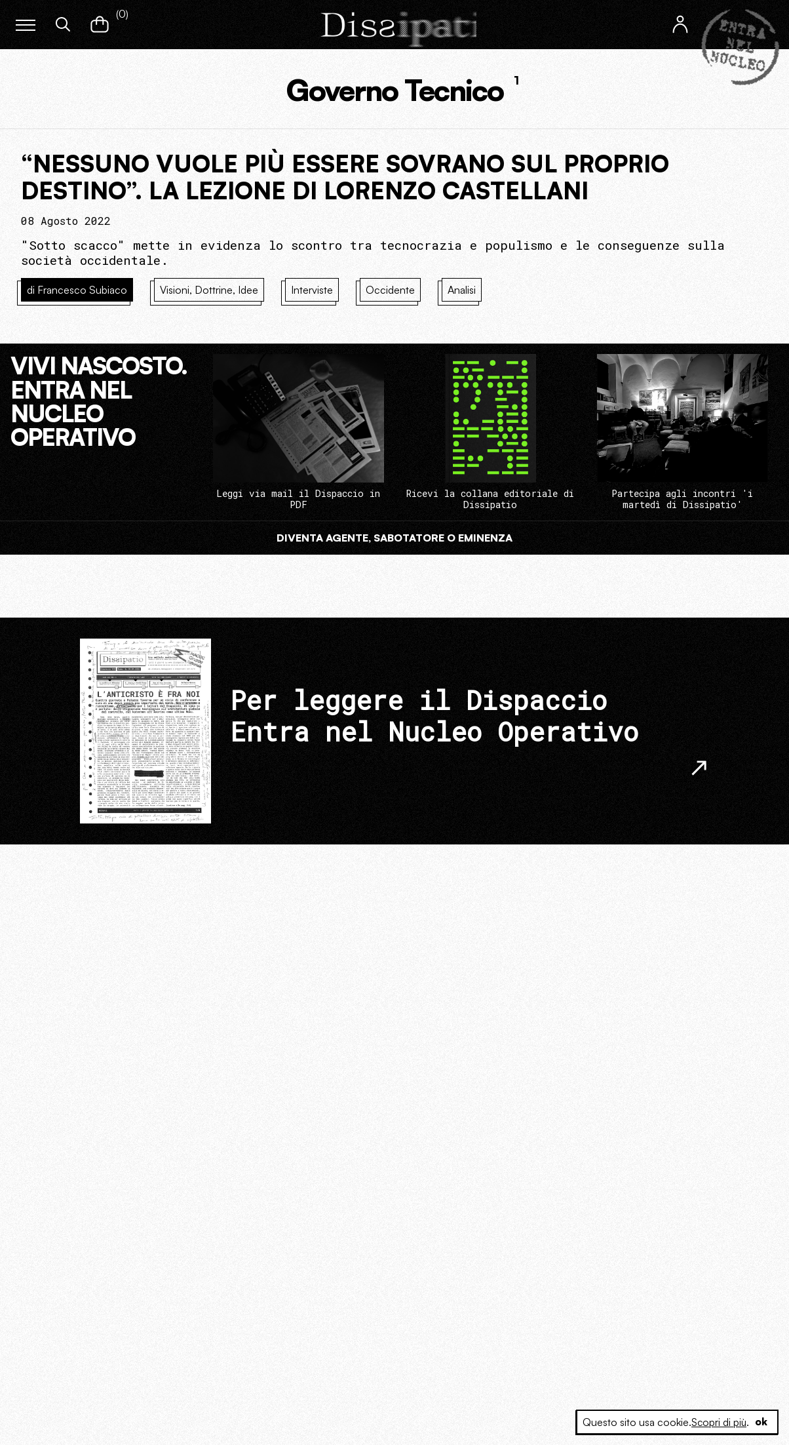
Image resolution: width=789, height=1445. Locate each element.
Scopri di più (717, 1422)
